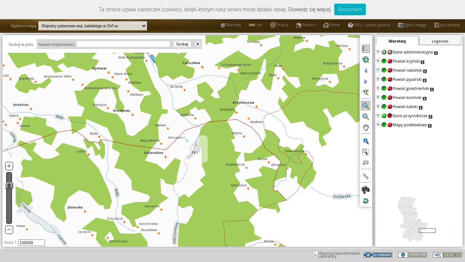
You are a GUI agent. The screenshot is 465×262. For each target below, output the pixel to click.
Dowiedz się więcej (309, 9)
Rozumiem (350, 9)
